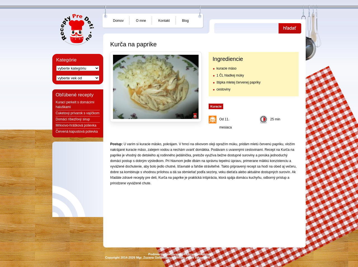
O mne (141, 21)
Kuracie (216, 106)
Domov (118, 21)
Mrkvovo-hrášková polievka (76, 125)
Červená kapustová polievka (77, 132)
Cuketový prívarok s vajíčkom (78, 113)
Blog (185, 21)
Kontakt (164, 21)
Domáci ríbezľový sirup (73, 119)
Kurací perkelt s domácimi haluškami (75, 104)
